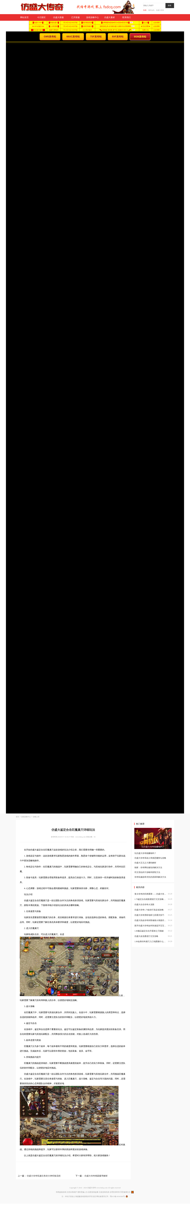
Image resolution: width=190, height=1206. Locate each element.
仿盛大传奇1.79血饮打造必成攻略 (149, 910)
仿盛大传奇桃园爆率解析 (96, 1176)
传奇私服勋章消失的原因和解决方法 (150, 877)
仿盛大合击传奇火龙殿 (144, 904)
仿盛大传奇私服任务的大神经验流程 (44, 1176)
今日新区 (41, 17)
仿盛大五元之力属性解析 (145, 863)
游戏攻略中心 (92, 17)
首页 (17, 817)
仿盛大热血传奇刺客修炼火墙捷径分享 (150, 920)
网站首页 (24, 17)
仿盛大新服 (58, 17)
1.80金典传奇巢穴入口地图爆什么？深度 (150, 941)
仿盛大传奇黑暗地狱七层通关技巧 (149, 915)
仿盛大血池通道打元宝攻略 (146, 936)
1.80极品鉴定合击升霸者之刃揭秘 (149, 931)
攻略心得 (36, 817)
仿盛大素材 (109, 17)
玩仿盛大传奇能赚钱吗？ (145, 853)
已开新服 (75, 17)
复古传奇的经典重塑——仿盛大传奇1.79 (150, 894)
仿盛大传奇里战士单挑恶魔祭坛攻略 (150, 858)
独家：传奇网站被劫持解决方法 (148, 867)
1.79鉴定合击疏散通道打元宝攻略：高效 (150, 899)
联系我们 (126, 17)
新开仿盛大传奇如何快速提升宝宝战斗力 (150, 926)
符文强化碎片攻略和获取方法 (147, 872)
